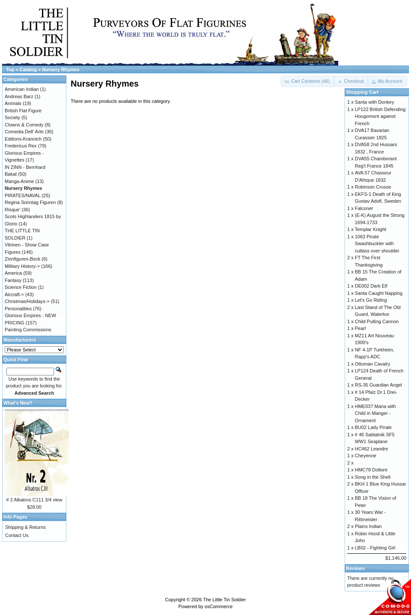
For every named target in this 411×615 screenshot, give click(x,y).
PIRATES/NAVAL (22, 195)
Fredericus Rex (21, 145)
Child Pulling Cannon (377, 321)
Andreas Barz (19, 96)
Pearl (360, 328)
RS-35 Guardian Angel (378, 384)
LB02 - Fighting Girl (375, 547)
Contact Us (16, 535)
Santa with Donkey (374, 102)
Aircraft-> (14, 294)
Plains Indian (368, 526)
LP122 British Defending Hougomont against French (380, 116)
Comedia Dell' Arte (24, 131)
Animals (13, 103)
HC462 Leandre (371, 448)
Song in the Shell (372, 477)
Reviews (355, 568)
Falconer (364, 208)
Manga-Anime (19, 181)
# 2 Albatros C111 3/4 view (34, 499)
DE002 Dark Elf (371, 285)
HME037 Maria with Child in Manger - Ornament (375, 413)
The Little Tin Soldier (224, 599)
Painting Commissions (28, 329)
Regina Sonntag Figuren (30, 202)
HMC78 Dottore (371, 469)
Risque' (12, 209)
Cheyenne (365, 455)
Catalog (28, 69)
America (13, 273)
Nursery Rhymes (60, 69)
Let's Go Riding (371, 300)
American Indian (22, 89)
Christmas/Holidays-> (27, 301)
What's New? (18, 402)
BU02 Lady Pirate (373, 427)
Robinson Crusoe (373, 186)
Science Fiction (21, 287)
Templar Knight (370, 229)
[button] (351, 81)
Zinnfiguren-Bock (22, 258)
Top (10, 69)
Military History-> (22, 266)
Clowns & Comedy (24, 124)
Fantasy (13, 280)
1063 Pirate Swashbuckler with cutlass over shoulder (377, 243)
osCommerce (218, 606)
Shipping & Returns (25, 527)
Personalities (18, 308)
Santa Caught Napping (378, 293)
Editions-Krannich (23, 138)
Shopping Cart (362, 92)
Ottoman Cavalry (372, 363)
